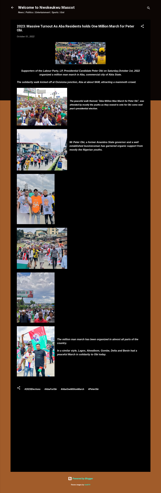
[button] (142, 26)
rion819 (87, 485)
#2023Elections (32, 389)
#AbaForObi (50, 389)
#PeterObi (93, 389)
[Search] (148, 8)
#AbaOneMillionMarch (72, 389)
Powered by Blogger (80, 478)
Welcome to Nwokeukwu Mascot (46, 7)
